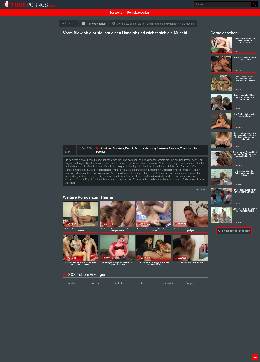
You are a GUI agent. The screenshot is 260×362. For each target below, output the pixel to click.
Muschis (193, 148)
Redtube (119, 283)
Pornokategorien (138, 12)
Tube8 (141, 283)
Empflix (71, 283)
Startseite (115, 12)
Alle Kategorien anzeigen (234, 231)
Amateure (162, 148)
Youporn (190, 283)
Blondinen (106, 148)
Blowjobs (174, 148)
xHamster (167, 283)
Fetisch (129, 148)
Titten (183, 148)
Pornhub (101, 151)
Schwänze (118, 148)
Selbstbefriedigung (145, 148)
